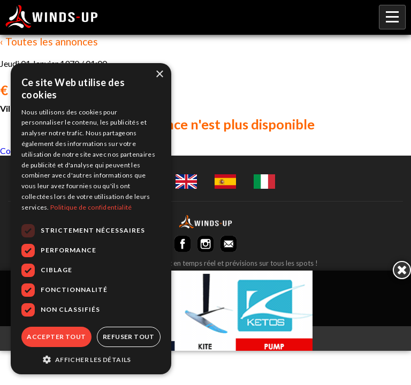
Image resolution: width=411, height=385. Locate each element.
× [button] (159, 75)
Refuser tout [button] (129, 337)
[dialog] (91, 218)
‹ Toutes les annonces (49, 41)
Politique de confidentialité (91, 207)
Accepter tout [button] (56, 337)
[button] (91, 359)
